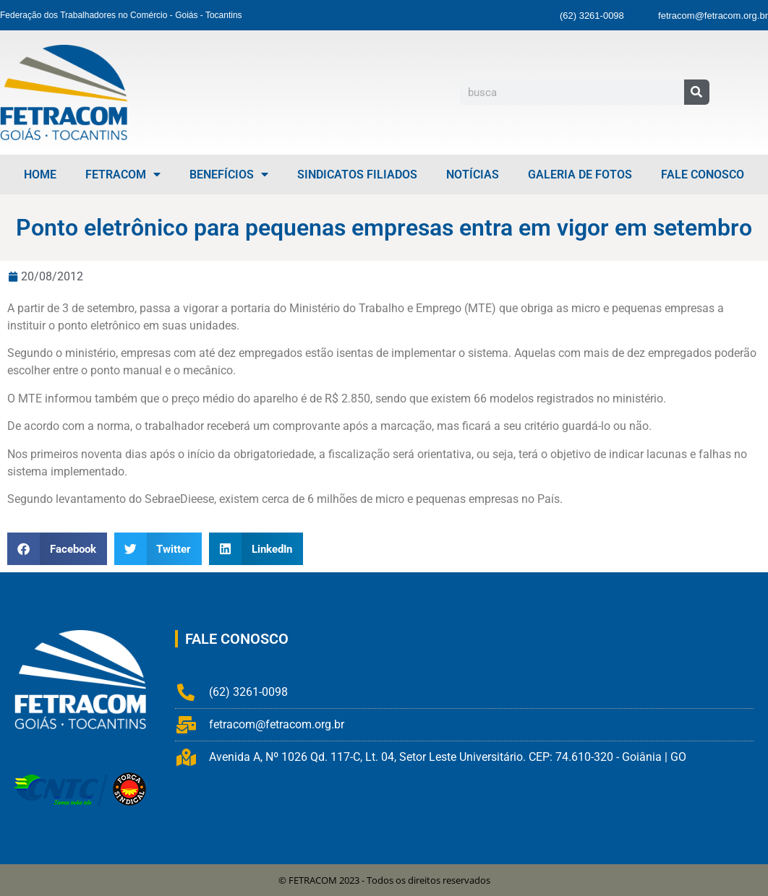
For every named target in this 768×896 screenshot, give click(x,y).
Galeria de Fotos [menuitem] (580, 174)
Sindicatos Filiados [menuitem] (357, 174)
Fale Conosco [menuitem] (702, 174)
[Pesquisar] (696, 92)
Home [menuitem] (40, 174)
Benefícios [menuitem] (228, 174)
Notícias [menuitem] (472, 174)
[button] (57, 549)
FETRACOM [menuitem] (123, 174)
